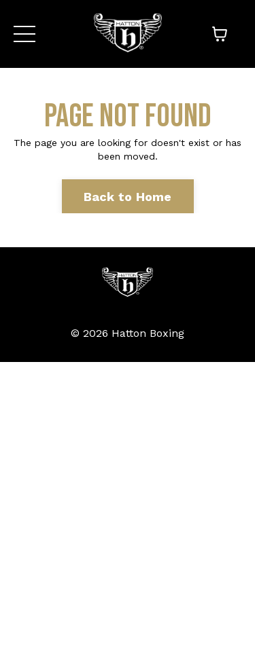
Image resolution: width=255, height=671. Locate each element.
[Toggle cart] (220, 34)
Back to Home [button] (128, 196)
